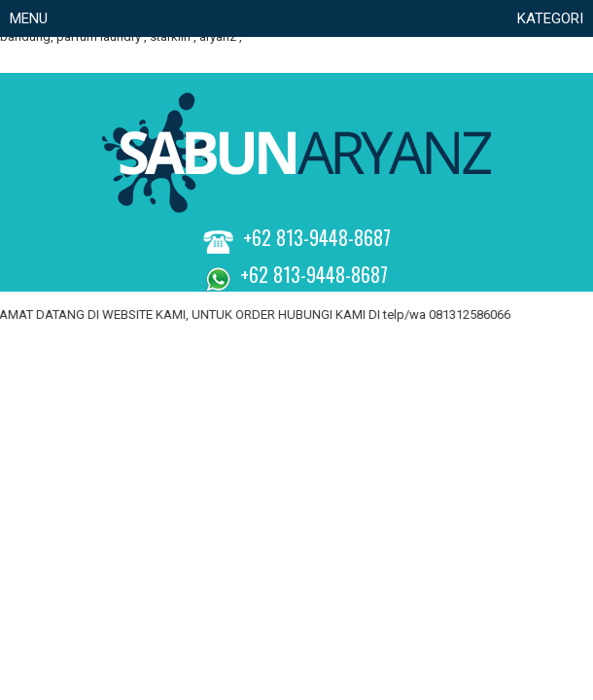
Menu (29, 18)
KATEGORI (550, 18)
